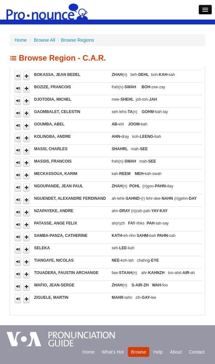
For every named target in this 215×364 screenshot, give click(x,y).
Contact (197, 352)
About (176, 352)
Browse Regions (77, 40)
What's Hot (113, 352)
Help (158, 352)
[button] (26, 76)
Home (21, 40)
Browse (138, 352)
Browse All (44, 40)
